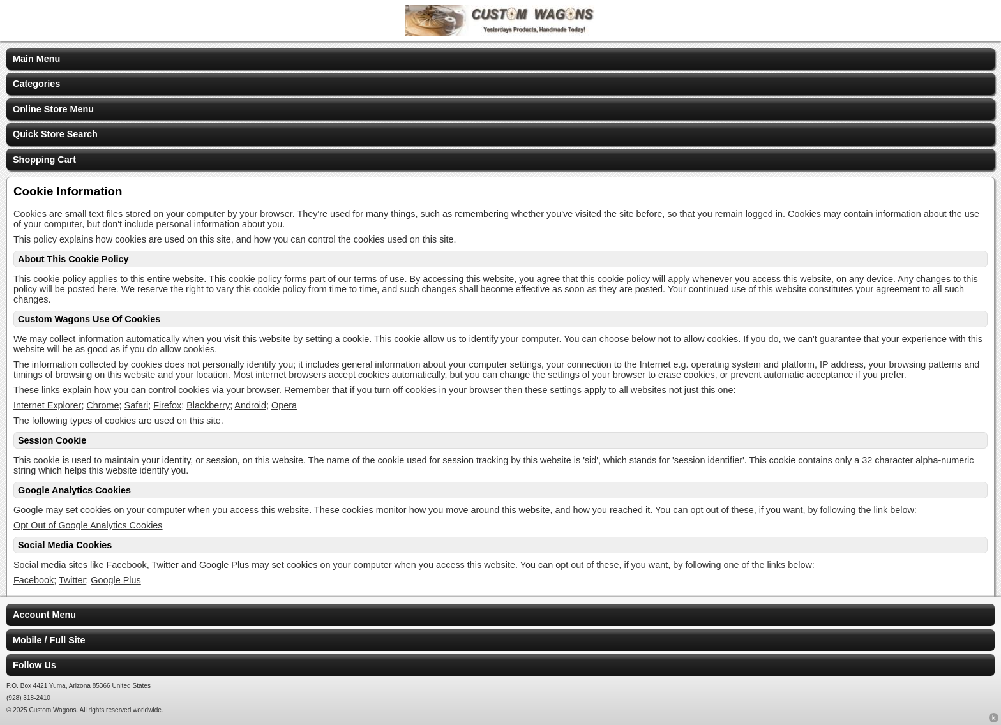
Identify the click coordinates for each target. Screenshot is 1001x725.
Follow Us (34, 665)
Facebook (33, 580)
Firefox (167, 405)
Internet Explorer (47, 405)
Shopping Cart (44, 159)
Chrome (102, 405)
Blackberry (208, 405)
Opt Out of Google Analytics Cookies (88, 525)
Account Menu (44, 614)
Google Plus (115, 580)
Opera (284, 405)
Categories (36, 83)
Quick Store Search (55, 134)
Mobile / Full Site (49, 640)
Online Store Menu (53, 109)
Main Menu (36, 59)
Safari (136, 405)
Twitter (72, 580)
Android (250, 405)
